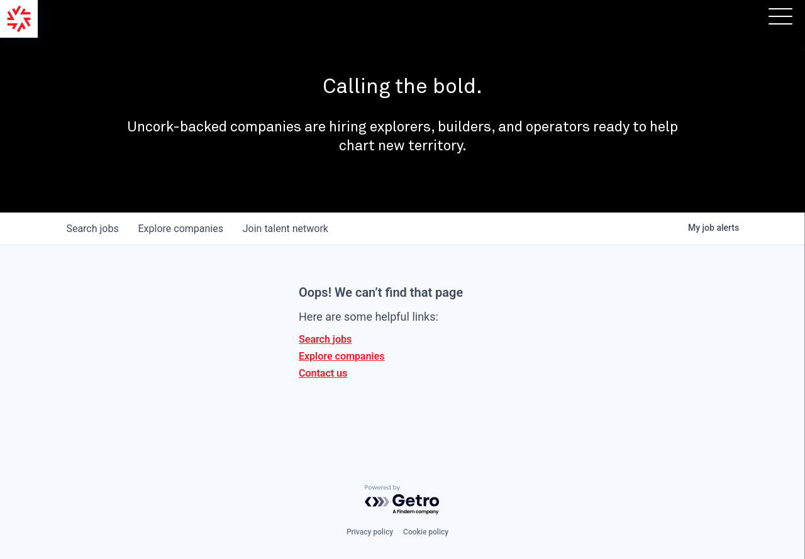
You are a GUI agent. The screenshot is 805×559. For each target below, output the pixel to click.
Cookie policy (425, 532)
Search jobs (325, 339)
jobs (93, 229)
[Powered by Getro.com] (402, 500)
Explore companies (341, 356)
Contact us (323, 373)
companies (181, 229)
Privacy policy (370, 532)
